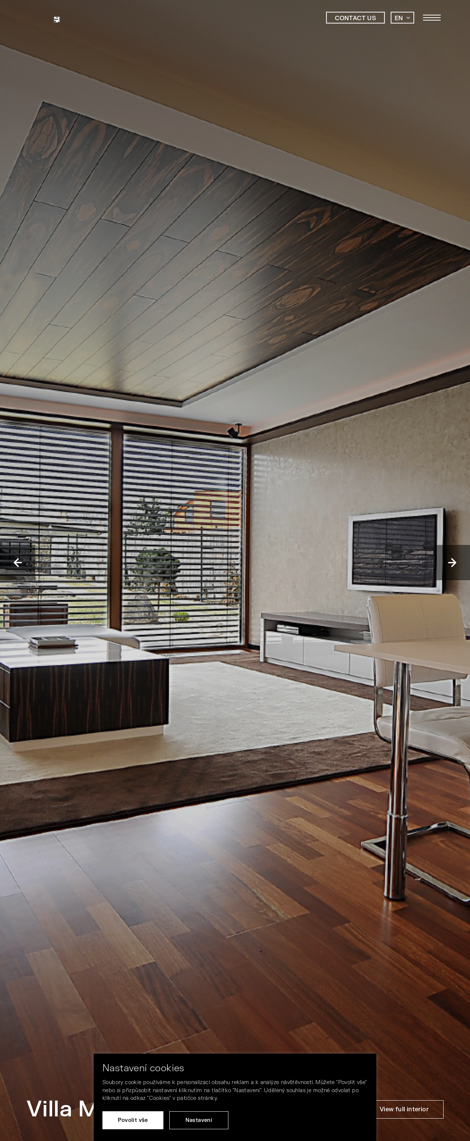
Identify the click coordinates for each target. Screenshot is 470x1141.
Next (452, 562)
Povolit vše (133, 1120)
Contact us (355, 18)
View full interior (404, 1109)
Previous (17, 562)
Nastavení (199, 1120)
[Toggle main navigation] (432, 18)
